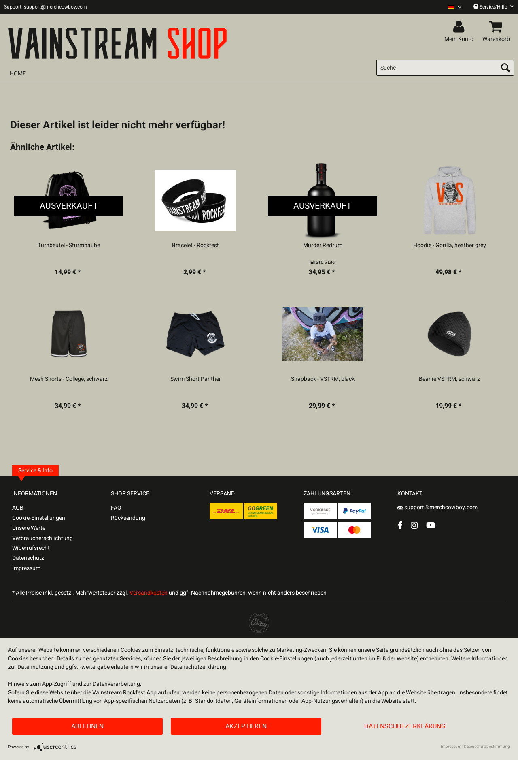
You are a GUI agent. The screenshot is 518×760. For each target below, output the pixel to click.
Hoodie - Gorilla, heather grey (449, 245)
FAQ (116, 508)
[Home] (18, 73)
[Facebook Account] (400, 525)
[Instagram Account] (414, 525)
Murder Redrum (322, 245)
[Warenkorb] (497, 27)
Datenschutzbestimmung (487, 746)
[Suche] (445, 68)
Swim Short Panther (195, 379)
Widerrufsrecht (31, 548)
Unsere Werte (28, 528)
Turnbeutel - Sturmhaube (69, 245)
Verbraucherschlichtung (42, 538)
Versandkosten (149, 593)
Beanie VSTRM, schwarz (449, 379)
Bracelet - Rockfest (195, 245)
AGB (17, 508)
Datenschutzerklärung (405, 726)
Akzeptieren (246, 726)
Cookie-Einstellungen (38, 518)
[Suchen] (505, 68)
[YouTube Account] (430, 525)
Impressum (26, 568)
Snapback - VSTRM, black (323, 379)
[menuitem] (451, 7)
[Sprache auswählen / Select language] (454, 7)
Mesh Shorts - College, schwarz (69, 379)
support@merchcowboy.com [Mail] (437, 507)
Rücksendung (128, 518)
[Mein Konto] (460, 27)
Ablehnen (87, 726)
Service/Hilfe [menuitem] (493, 7)
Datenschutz (28, 558)
